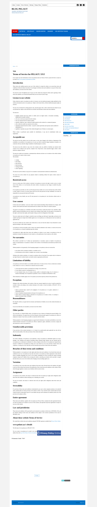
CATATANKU (68, 117)
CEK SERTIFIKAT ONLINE (61, 31)
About (13, 5)
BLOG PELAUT (20, 9)
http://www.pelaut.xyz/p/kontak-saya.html (26, 79)
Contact (18, 5)
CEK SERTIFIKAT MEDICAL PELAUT (22, 34)
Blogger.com (82, 502)
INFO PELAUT (30, 31)
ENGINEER (50, 31)
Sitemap (31, 5)
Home (15, 31)
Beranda (36, 475)
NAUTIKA (67, 129)
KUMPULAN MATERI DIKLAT (72, 128)
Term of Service (24, 5)
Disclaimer (44, 5)
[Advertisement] (58, 18)
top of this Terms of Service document (28, 432)
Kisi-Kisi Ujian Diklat (69, 126)
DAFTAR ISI (22, 31)
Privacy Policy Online (55, 421)
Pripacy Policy (38, 5)
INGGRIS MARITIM (40, 31)
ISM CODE (67, 124)
